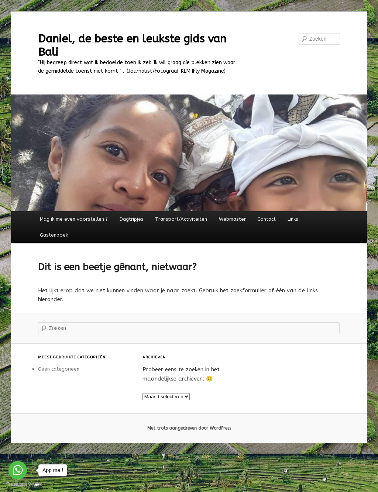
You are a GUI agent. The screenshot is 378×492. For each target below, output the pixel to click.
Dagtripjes (132, 219)
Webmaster (232, 219)
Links (293, 219)
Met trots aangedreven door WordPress (189, 428)
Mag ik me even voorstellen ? (74, 219)
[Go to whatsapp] (17, 470)
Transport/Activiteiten (181, 219)
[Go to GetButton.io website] (18, 484)
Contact (266, 219)
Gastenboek (54, 235)
